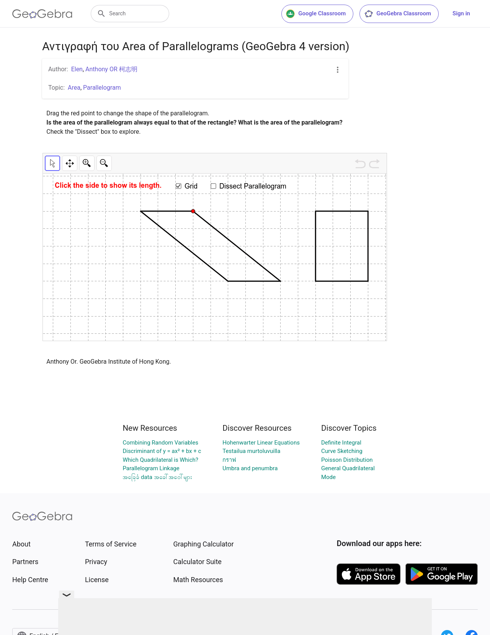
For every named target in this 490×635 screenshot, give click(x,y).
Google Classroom (316, 13)
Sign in (461, 13)
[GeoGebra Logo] (42, 13)
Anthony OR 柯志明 (111, 69)
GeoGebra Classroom (397, 13)
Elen (77, 69)
